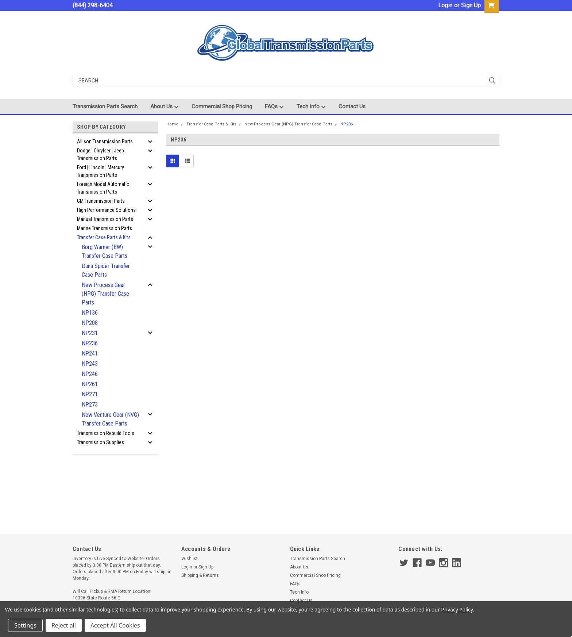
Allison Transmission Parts (105, 141)
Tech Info (311, 106)
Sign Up (471, 5)
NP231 (90, 333)
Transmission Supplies (100, 442)
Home (172, 124)
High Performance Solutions (106, 210)
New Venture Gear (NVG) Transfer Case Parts (110, 419)
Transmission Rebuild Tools (105, 433)
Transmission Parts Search (105, 106)
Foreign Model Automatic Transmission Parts (103, 188)
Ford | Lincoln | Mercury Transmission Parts (100, 171)
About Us (164, 106)
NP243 (90, 363)
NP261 (90, 384)
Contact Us (352, 106)
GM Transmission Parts (101, 201)
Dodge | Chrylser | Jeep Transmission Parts (100, 154)
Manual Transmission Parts (105, 219)
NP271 (90, 394)
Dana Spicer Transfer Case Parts (106, 270)
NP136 (90, 312)
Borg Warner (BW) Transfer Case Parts (104, 251)
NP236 (90, 343)
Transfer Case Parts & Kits (104, 237)
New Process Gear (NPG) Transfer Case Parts (105, 293)
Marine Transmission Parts (104, 228)
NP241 (90, 353)
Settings (25, 625)
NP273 (90, 404)
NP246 (90, 373)
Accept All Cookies (115, 625)
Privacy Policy (457, 609)
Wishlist (189, 558)
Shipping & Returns (200, 575)
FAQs (274, 106)
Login (445, 5)
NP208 (90, 322)
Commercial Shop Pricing (222, 106)
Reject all (63, 625)
